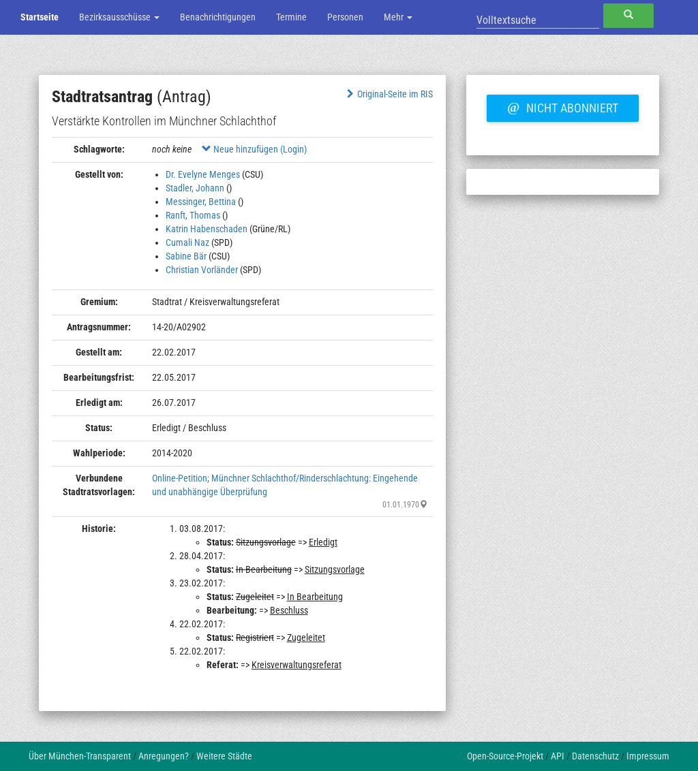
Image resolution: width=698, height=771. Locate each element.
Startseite (39, 17)
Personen (345, 17)
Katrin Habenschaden (206, 228)
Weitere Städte (224, 756)
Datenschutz (595, 756)
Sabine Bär (186, 256)
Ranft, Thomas (193, 215)
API (557, 756)
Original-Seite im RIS (388, 94)
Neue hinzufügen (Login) (254, 149)
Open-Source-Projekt (505, 756)
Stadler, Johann (195, 188)
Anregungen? (163, 756)
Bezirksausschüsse (119, 17)
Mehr (398, 17)
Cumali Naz (187, 242)
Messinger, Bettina (201, 201)
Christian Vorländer (202, 269)
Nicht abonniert (562, 106)
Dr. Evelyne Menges (203, 174)
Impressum (647, 756)
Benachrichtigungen (218, 17)
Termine (291, 17)
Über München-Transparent (80, 756)
